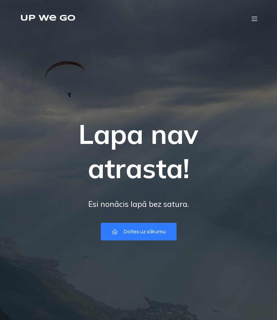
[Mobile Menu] (254, 18)
